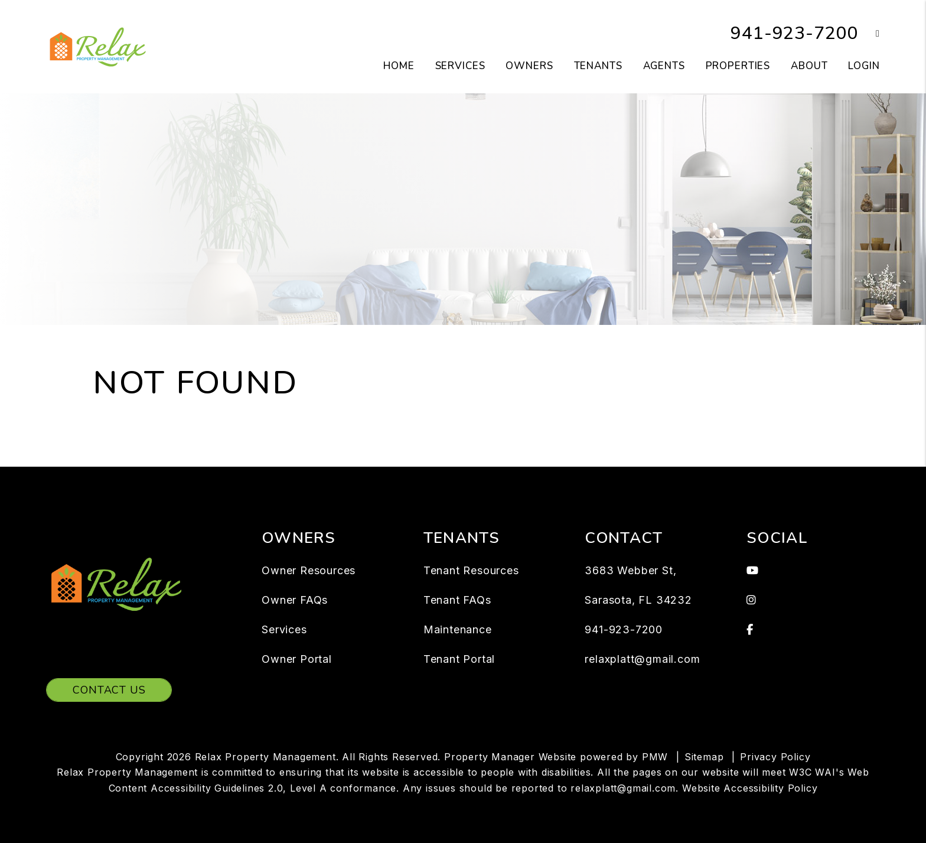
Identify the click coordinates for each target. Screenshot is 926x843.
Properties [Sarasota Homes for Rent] (738, 66)
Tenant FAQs (457, 600)
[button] (869, 34)
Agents (664, 66)
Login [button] (863, 66)
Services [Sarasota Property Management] (460, 66)
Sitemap (704, 757)
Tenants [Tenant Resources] (598, 66)
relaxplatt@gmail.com (642, 659)
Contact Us (109, 690)
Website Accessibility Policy (749, 788)
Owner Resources (309, 570)
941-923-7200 (794, 33)
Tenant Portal (459, 659)
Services (284, 629)
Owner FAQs (295, 600)
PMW (655, 757)
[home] (97, 46)
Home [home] (398, 66)
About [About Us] (809, 66)
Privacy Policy (775, 757)
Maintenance (457, 629)
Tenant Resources (471, 570)
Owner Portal (297, 659)
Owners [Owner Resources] (529, 66)
